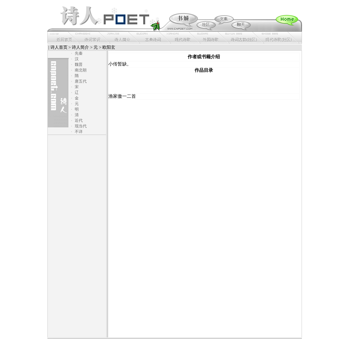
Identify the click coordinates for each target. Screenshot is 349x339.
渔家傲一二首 (122, 96)
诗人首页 (58, 47)
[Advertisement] (204, 83)
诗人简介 (80, 47)
